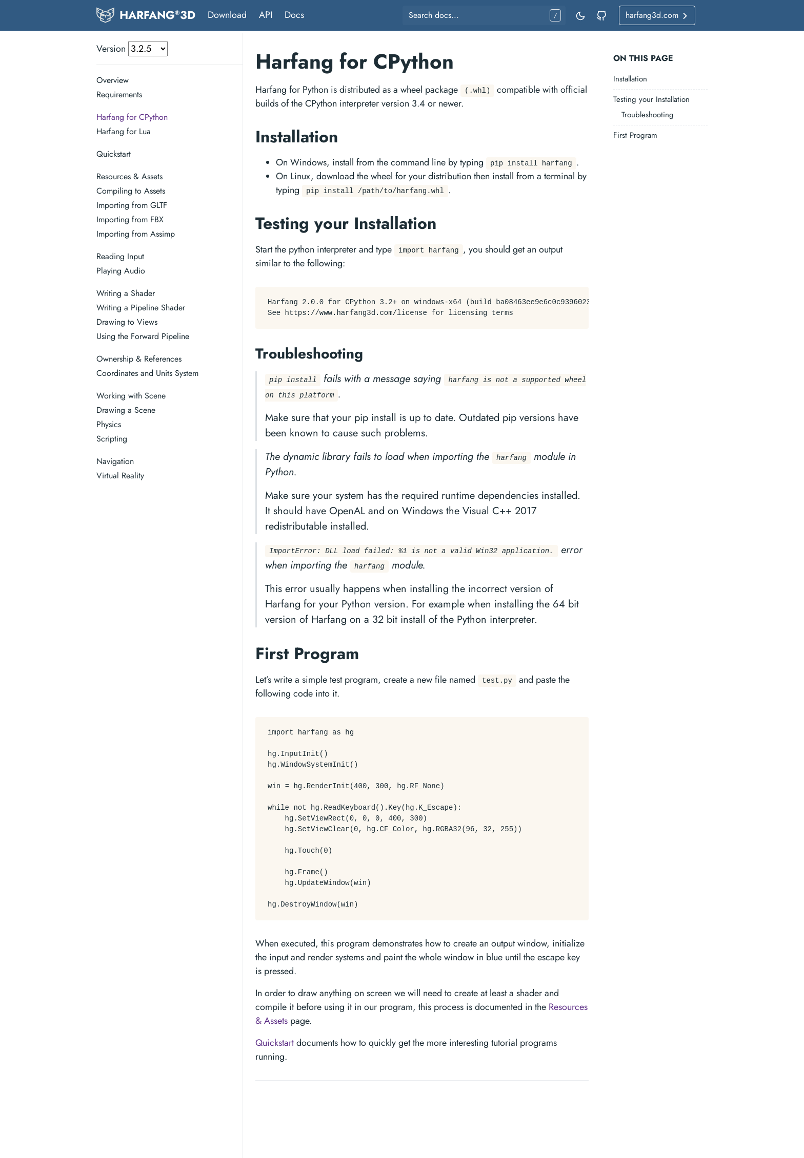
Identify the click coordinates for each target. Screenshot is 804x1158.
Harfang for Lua (123, 131)
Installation (630, 79)
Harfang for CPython (132, 117)
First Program (635, 135)
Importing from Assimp (135, 234)
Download (227, 15)
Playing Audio (120, 271)
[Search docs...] (484, 15)
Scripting (111, 439)
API (265, 15)
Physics (108, 424)
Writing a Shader (125, 293)
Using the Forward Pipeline (142, 336)
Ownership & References (139, 359)
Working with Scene (131, 396)
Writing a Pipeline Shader (140, 307)
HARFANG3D (157, 15)
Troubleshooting (647, 114)
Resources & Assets (129, 176)
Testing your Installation (651, 99)
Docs (294, 15)
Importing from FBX (130, 219)
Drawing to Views (126, 322)
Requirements (119, 94)
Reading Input (120, 256)
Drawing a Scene (125, 410)
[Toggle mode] (581, 15)
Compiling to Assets (130, 191)
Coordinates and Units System (147, 373)
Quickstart (113, 154)
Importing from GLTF (131, 205)
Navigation (115, 461)
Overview (112, 80)
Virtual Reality (120, 475)
